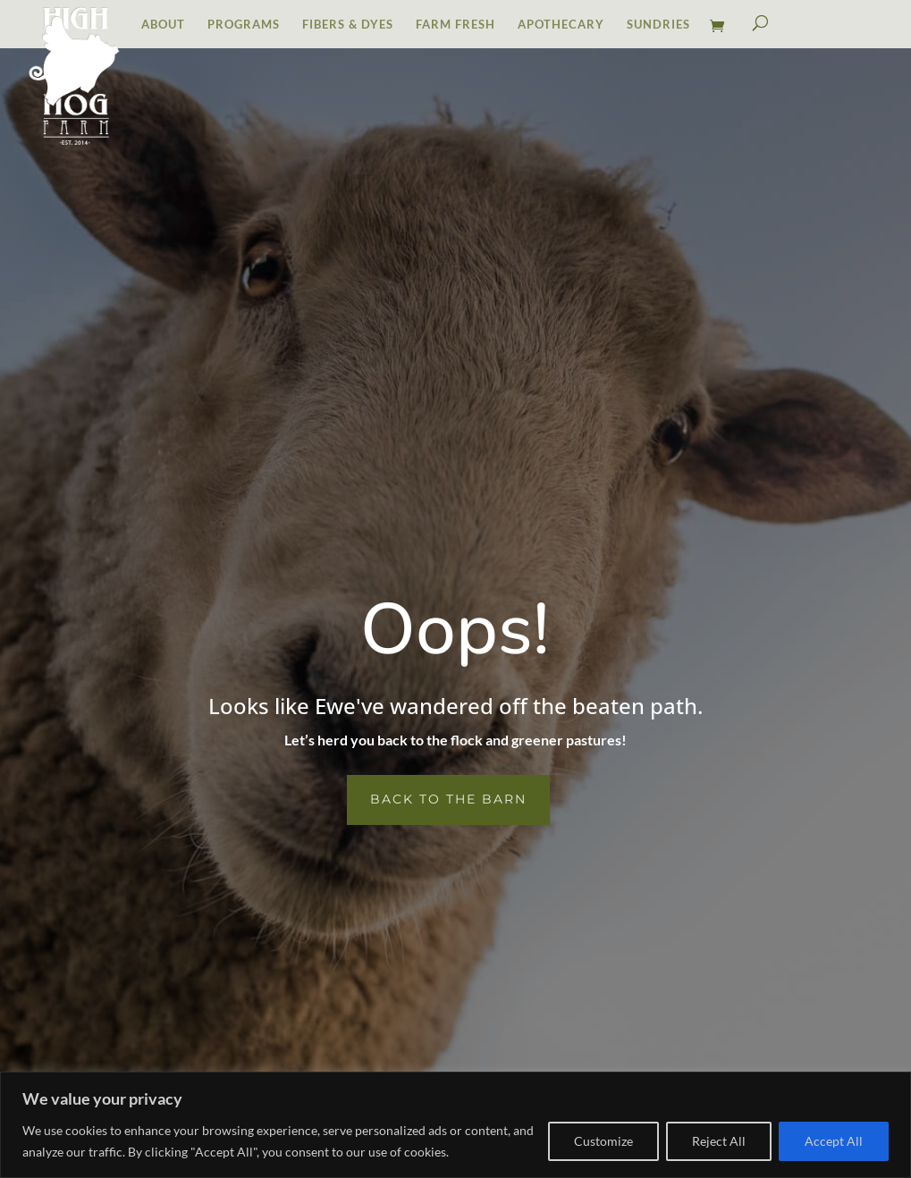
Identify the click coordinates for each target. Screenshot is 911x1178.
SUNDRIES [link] (658, 24)
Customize (603, 1141)
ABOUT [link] (163, 24)
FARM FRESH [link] (455, 24)
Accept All (834, 1141)
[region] (455, 1125)
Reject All (719, 1141)
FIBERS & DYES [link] (347, 24)
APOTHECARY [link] (561, 24)
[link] (721, 32)
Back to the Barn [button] (448, 799)
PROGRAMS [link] (243, 24)
